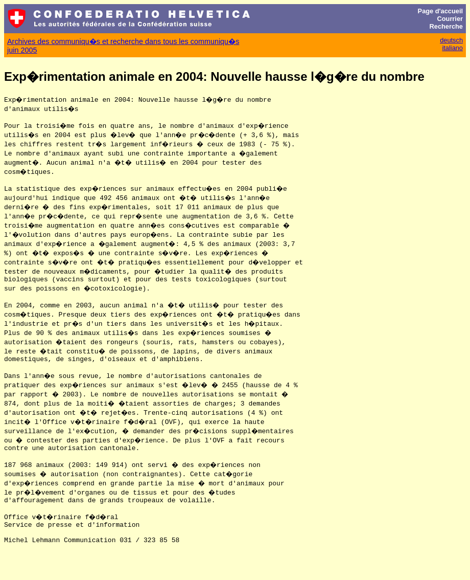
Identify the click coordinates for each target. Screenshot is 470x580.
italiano (452, 48)
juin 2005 (22, 50)
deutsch (451, 40)
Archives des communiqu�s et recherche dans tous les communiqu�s (123, 41)
